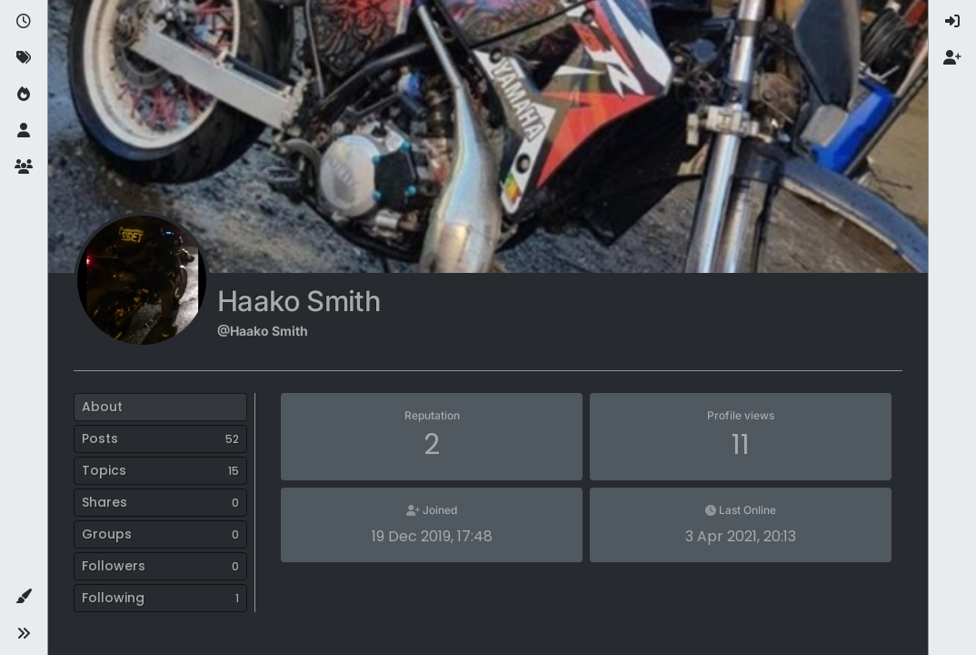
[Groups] (23, 167)
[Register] (952, 58)
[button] (23, 596)
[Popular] (23, 94)
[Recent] (23, 21)
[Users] (23, 131)
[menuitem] (952, 21)
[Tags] (23, 58)
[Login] (952, 21)
